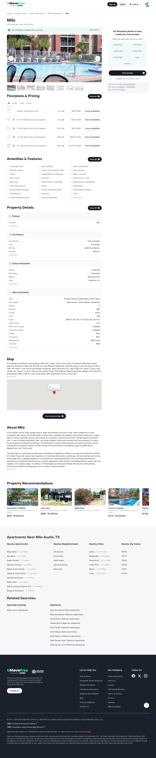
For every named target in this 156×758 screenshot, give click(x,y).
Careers (111, 685)
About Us (111, 681)
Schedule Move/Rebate (89, 694)
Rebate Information (87, 685)
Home (9, 13)
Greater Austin (20, 13)
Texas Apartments (115, 676)
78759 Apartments (55, 13)
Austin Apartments (37, 13)
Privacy (111, 698)
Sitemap (111, 702)
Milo (11, 20)
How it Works (85, 676)
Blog (81, 698)
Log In (122, 4)
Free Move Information (89, 689)
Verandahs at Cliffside (16, 508)
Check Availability (92, 111)
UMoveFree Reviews (116, 689)
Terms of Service (115, 694)
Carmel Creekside (116, 508)
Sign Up (112, 4)
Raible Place (80, 508)
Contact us (14, 691)
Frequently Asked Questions (91, 681)
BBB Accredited (114, 707)
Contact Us (84, 707)
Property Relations (87, 702)
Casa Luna (45, 508)
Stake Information (80, 732)
